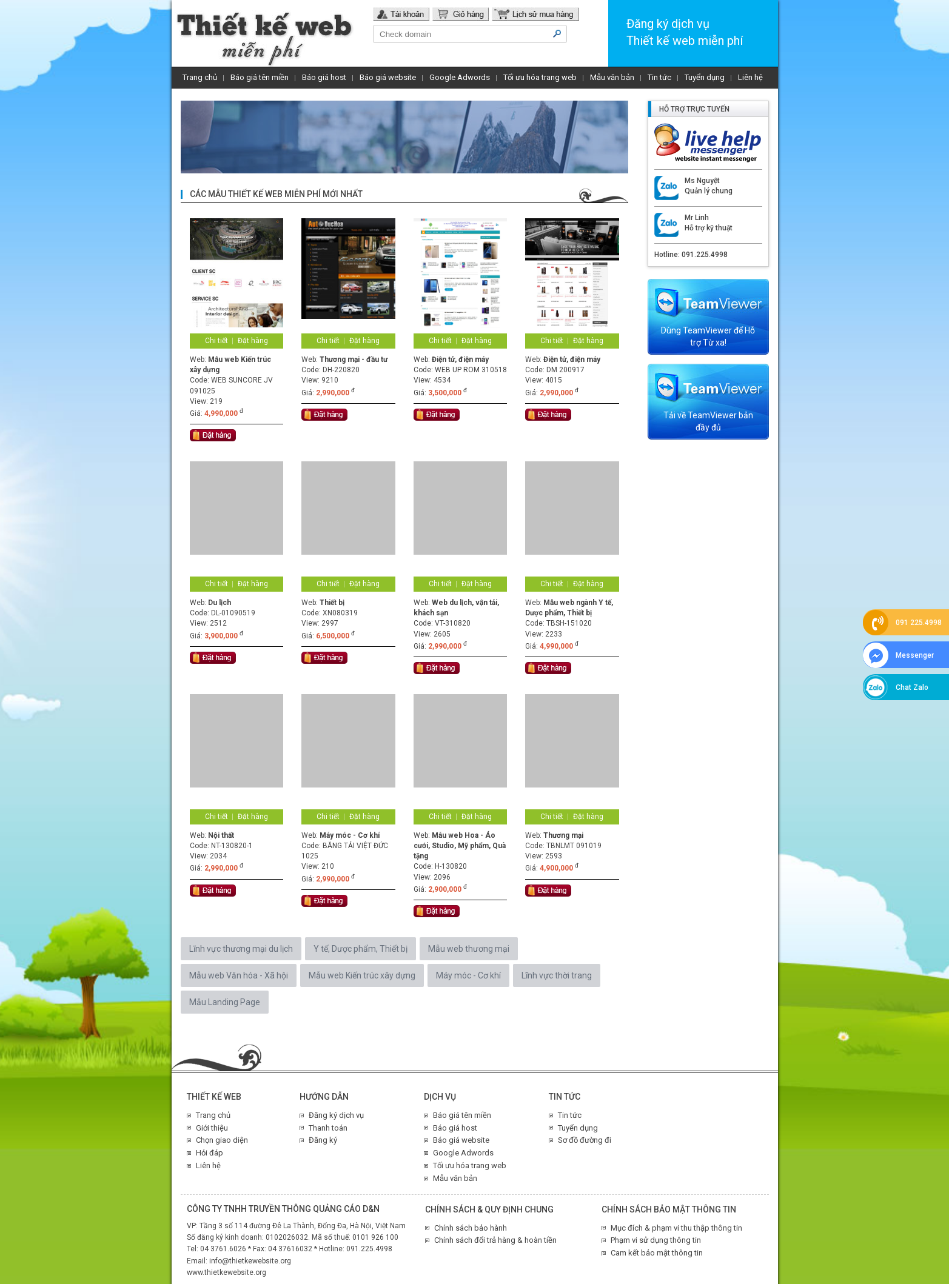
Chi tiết (216, 340)
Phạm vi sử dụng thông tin (656, 1240)
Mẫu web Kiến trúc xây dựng (362, 975)
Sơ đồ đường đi (584, 1140)
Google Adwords (459, 77)
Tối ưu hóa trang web (540, 77)
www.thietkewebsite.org (226, 1272)
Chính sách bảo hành (470, 1227)
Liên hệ (750, 77)
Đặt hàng (253, 340)
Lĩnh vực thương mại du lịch (241, 949)
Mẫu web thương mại (468, 949)
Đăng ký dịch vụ (336, 1115)
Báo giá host (324, 77)
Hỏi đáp (209, 1152)
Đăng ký (323, 1140)
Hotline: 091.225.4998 (691, 254)
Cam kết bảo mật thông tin (657, 1252)
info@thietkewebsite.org (250, 1261)
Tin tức (659, 77)
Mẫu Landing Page (224, 1002)
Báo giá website (388, 77)
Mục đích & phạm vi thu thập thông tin (676, 1227)
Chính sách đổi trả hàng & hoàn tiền (495, 1240)
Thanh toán (328, 1127)
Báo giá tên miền (259, 77)
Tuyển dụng (705, 77)
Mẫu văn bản (612, 77)
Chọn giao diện (222, 1140)
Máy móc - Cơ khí (468, 975)
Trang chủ (200, 77)
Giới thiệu (212, 1127)
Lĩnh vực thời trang (556, 975)
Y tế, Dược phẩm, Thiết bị (360, 949)
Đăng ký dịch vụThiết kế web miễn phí (684, 32)
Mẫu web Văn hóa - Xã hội (238, 975)
